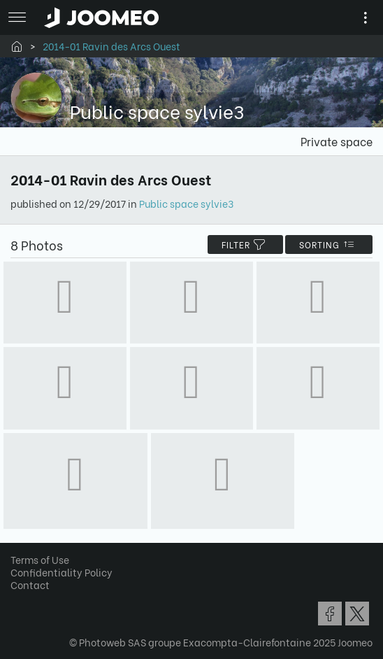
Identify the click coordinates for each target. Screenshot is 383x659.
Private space (337, 141)
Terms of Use (39, 559)
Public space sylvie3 (186, 203)
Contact (30, 584)
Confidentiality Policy (61, 572)
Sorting (329, 244)
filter (245, 244)
